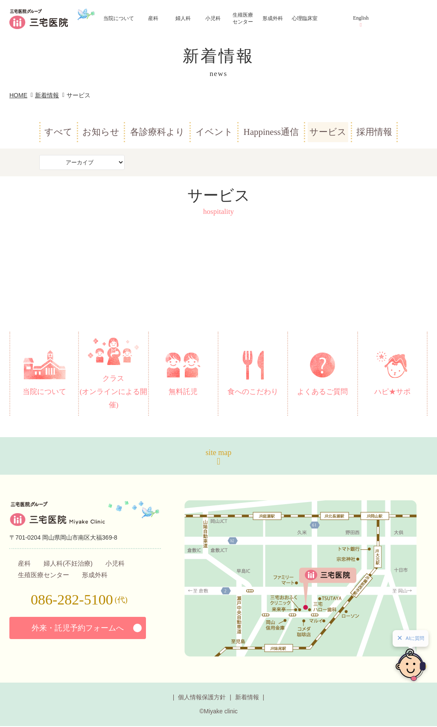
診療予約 (393, 85)
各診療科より (157, 132)
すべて (58, 132)
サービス (328, 132)
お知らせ (100, 132)
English (361, 18)
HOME (18, 95)
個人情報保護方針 (202, 698)
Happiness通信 (271, 132)
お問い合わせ (396, 130)
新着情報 (47, 95)
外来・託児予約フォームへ (78, 629)
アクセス (394, 42)
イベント (214, 132)
